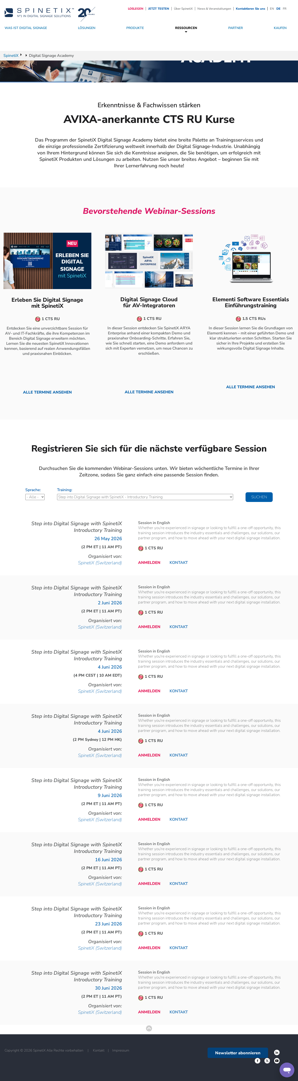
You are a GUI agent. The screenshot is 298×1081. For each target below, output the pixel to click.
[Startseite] (50, 12)
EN (272, 9)
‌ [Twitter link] (257, 1061)
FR (284, 9)
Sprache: (33, 490)
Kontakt (179, 562)
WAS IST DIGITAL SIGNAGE (26, 28)
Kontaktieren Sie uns (250, 8)
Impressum (120, 1050)
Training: (64, 490)
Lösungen (86, 28)
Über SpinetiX (183, 8)
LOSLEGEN (135, 8)
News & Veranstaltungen (214, 8)
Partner (235, 28)
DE (278, 9)
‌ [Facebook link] (277, 1052)
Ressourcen (186, 28)
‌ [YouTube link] (277, 1061)
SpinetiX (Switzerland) (100, 563)
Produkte (135, 28)
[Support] (287, 1070)
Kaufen (280, 28)
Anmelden (149, 562)
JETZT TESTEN (158, 8)
